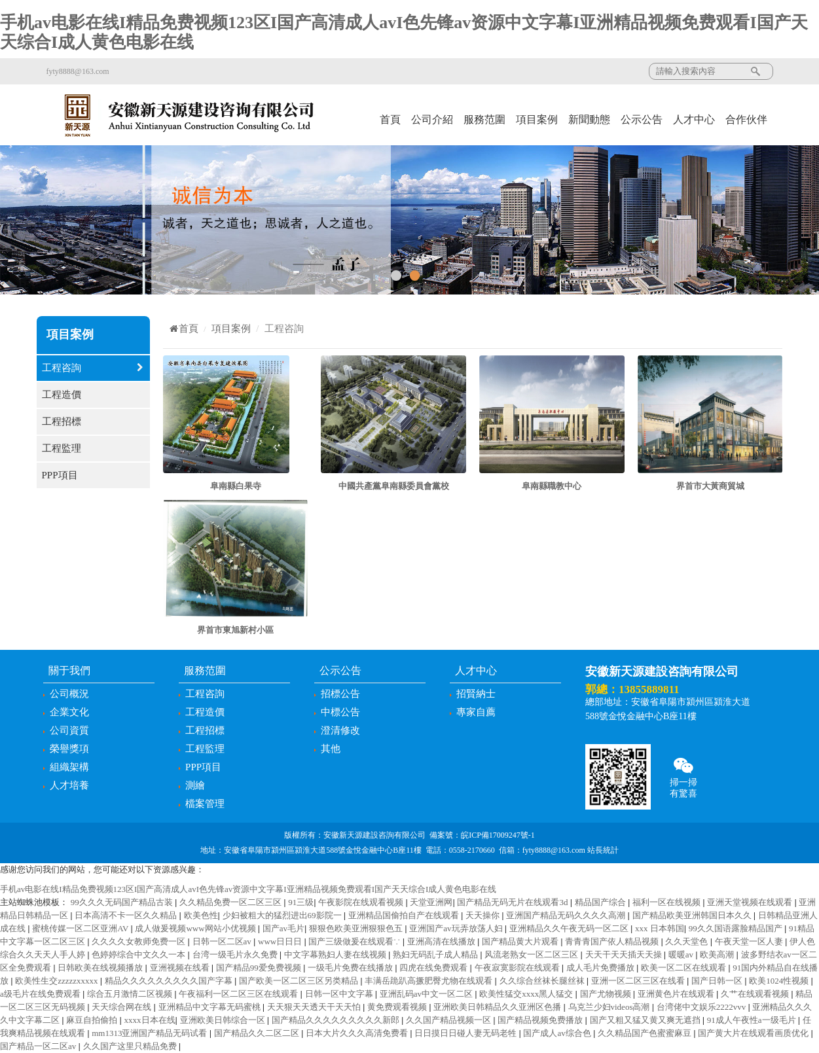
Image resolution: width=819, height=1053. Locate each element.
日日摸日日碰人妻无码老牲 (466, 1033)
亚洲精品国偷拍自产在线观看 (404, 915)
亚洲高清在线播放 (442, 941)
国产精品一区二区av (39, 1046)
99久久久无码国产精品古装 (123, 902)
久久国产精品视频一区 (449, 1020)
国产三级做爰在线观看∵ (355, 941)
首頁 (390, 119)
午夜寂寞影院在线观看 (518, 968)
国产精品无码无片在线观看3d (513, 902)
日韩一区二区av (223, 941)
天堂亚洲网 (431, 902)
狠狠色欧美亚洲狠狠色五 (357, 928)
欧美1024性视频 (779, 981)
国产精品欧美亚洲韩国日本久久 (693, 915)
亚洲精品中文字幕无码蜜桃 (210, 1007)
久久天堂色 (687, 941)
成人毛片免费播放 (601, 968)
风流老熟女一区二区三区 (532, 954)
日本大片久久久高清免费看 (358, 1033)
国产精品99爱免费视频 (259, 968)
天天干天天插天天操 (624, 954)
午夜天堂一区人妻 (750, 941)
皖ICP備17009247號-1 (498, 835)
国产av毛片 (283, 928)
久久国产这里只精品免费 (131, 1046)
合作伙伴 (746, 119)
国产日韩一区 (717, 981)
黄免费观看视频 (398, 1007)
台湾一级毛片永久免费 (236, 954)
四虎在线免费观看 (434, 968)
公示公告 (642, 119)
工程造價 (93, 394)
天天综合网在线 (122, 1007)
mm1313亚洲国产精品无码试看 (150, 1033)
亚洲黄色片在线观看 (677, 994)
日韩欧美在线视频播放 (101, 968)
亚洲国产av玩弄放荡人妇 (457, 928)
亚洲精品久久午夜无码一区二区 (569, 928)
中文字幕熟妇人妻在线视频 (336, 954)
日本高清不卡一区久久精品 (127, 915)
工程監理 (93, 448)
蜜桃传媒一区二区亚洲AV (81, 928)
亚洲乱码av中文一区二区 (427, 994)
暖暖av (682, 954)
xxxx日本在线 (149, 1020)
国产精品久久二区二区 (257, 1033)
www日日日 (281, 941)
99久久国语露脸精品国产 (736, 928)
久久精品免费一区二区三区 (231, 902)
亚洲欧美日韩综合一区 (223, 1020)
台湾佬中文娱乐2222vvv (702, 1007)
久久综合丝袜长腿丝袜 (543, 981)
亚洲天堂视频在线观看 (750, 902)
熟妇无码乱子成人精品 (436, 954)
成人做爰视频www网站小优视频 (196, 928)
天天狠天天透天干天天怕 (315, 1007)
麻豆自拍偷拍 (92, 1020)
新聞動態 (589, 119)
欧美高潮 (718, 954)
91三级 (301, 902)
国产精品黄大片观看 (521, 941)
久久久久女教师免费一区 (139, 941)
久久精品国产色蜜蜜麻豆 (645, 1033)
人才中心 (694, 119)
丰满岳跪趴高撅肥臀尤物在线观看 (429, 981)
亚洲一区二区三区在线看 (639, 981)
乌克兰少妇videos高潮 (610, 1007)
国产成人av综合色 (558, 1033)
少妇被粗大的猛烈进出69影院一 (283, 915)
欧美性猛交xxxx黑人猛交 (527, 994)
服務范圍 (484, 119)
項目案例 (537, 119)
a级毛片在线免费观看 (41, 994)
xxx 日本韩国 (659, 928)
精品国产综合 (601, 902)
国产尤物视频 (606, 994)
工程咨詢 (93, 368)
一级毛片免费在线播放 (351, 968)
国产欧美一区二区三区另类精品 (299, 981)
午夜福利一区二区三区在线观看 (239, 994)
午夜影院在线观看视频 (361, 902)
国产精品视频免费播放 (541, 1020)
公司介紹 (432, 119)
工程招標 (93, 421)
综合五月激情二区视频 (130, 994)
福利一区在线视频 (667, 902)
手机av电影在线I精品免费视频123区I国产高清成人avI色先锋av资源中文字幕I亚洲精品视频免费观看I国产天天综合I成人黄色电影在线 (248, 889)
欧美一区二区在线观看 (684, 968)
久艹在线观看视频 (756, 994)
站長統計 (603, 850)
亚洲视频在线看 (180, 968)
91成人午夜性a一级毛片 (752, 1020)
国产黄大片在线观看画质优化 (754, 1033)
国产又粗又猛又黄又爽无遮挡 (646, 1020)
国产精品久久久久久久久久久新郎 (336, 1020)
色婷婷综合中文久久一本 (139, 954)
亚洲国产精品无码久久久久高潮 (566, 915)
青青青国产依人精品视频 (613, 941)
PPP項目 (93, 475)
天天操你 (483, 915)
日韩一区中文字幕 (340, 994)
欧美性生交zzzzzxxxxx (57, 981)
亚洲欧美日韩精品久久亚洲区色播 (498, 1007)
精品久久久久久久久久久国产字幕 (169, 981)
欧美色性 (201, 915)
